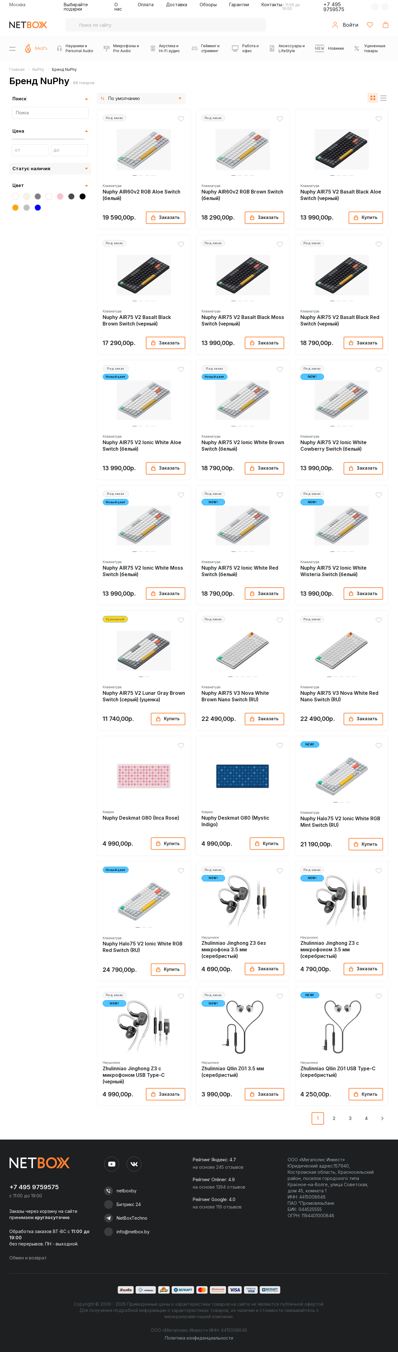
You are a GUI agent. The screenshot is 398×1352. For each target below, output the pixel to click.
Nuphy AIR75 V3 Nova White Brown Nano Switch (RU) (235, 696)
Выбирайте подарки (76, 6)
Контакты (271, 4)
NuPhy (38, 69)
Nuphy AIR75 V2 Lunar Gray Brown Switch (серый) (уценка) (144, 696)
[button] (134, 175)
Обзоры (208, 4)
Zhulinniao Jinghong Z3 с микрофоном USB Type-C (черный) (134, 1075)
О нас (118, 6)
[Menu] (12, 48)
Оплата (146, 4)
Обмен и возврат (28, 1257)
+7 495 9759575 (333, 7)
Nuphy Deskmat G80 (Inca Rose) (141, 818)
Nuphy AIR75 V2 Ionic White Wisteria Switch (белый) (333, 571)
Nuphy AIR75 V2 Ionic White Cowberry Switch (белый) (333, 445)
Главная (17, 69)
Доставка (176, 4)
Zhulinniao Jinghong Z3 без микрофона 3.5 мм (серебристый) (233, 949)
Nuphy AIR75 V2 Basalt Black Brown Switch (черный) (137, 320)
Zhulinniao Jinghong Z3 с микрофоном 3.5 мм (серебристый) (329, 949)
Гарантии (239, 4)
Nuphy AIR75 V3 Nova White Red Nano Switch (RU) (339, 696)
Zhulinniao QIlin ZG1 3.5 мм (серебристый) (232, 1072)
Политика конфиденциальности (199, 1338)
